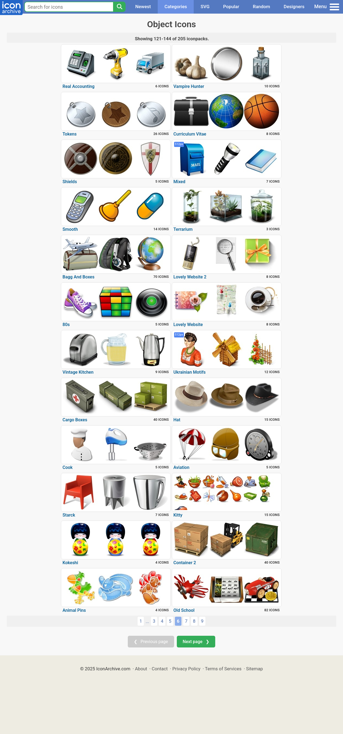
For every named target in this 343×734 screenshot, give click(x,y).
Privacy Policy (186, 668)
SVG (205, 6)
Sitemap (254, 668)
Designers (294, 6)
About (141, 668)
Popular (231, 6)
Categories (176, 6)
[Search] (119, 7)
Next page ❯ (196, 641)
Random (261, 6)
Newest (143, 6)
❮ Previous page (151, 641)
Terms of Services (223, 668)
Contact (160, 668)
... (147, 621)
